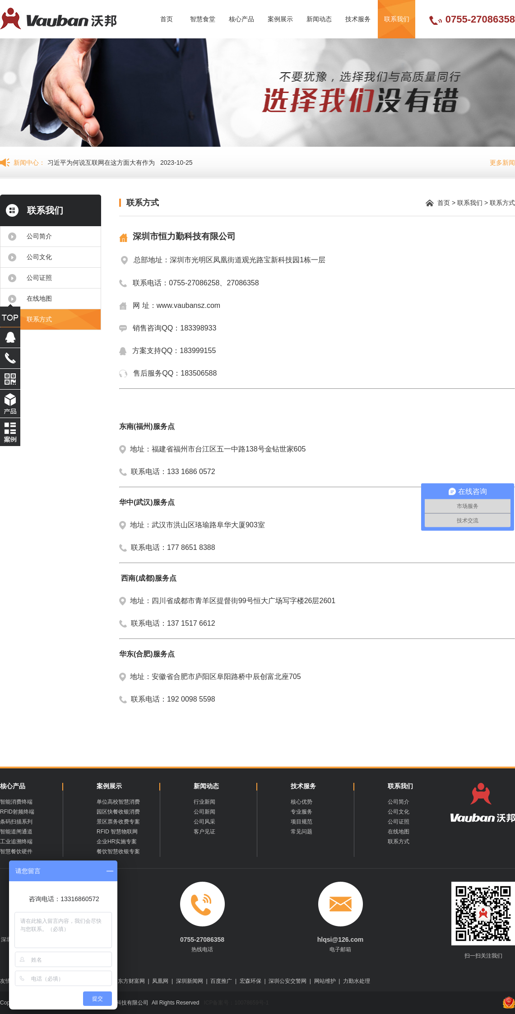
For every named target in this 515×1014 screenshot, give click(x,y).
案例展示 (280, 19)
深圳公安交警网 (287, 981)
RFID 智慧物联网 (117, 831)
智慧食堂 (202, 19)
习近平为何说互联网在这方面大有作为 (101, 162)
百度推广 (221, 981)
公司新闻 (204, 812)
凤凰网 (160, 981)
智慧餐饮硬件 (16, 851)
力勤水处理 (356, 981)
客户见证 (204, 831)
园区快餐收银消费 (118, 812)
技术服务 (358, 19)
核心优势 (301, 802)
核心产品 (241, 19)
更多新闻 (502, 162)
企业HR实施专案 (117, 841)
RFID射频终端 (17, 812)
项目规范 (301, 822)
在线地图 (39, 298)
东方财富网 (131, 981)
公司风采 (204, 822)
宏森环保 (250, 981)
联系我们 (396, 19)
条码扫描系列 (16, 822)
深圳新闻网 (189, 981)
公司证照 (39, 277)
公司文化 (39, 256)
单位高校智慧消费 (118, 802)
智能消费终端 (16, 802)
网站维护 (325, 981)
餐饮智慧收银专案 (118, 851)
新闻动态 (319, 19)
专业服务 (301, 812)
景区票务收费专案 (118, 822)
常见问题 (301, 831)
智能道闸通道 (16, 831)
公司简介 (39, 236)
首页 (166, 19)
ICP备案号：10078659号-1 (235, 1003)
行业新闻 (204, 802)
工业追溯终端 (16, 841)
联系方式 (39, 319)
